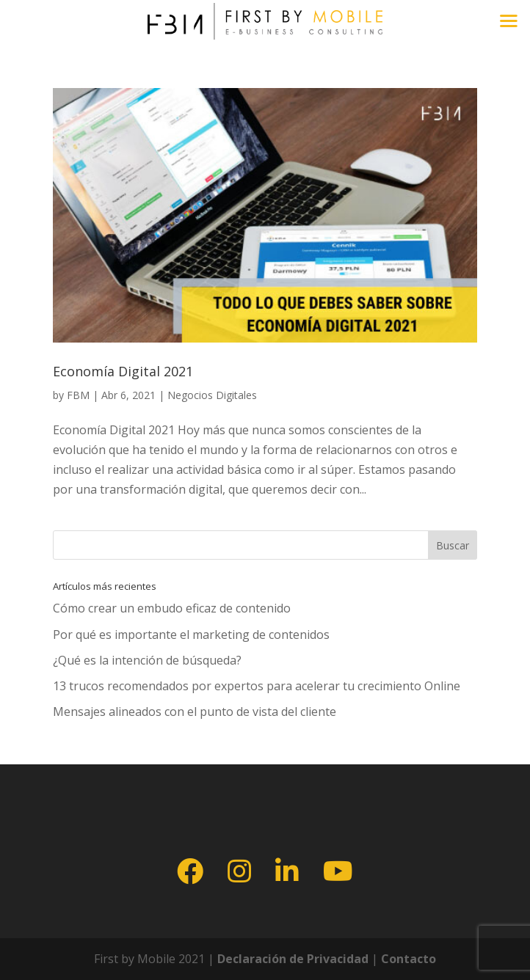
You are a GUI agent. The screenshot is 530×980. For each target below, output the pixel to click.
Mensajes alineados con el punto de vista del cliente (194, 711)
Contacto (408, 959)
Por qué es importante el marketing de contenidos (191, 634)
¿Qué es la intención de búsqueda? (147, 660)
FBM (78, 395)
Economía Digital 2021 (123, 371)
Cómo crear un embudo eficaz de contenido (172, 608)
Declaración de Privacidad (291, 959)
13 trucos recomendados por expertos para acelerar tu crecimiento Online (256, 686)
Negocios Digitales (212, 395)
